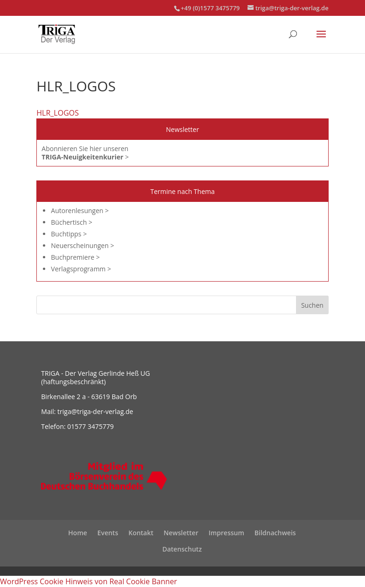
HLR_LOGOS (57, 113)
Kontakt (140, 532)
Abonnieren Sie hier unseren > (85, 152)
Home (77, 532)
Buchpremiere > (75, 257)
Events (107, 532)
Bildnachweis (275, 532)
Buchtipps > (69, 233)
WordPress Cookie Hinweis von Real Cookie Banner (88, 581)
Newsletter (181, 532)
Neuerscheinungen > (82, 245)
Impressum (226, 532)
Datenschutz (182, 549)
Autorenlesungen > (80, 210)
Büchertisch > (71, 222)
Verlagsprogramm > (81, 268)
